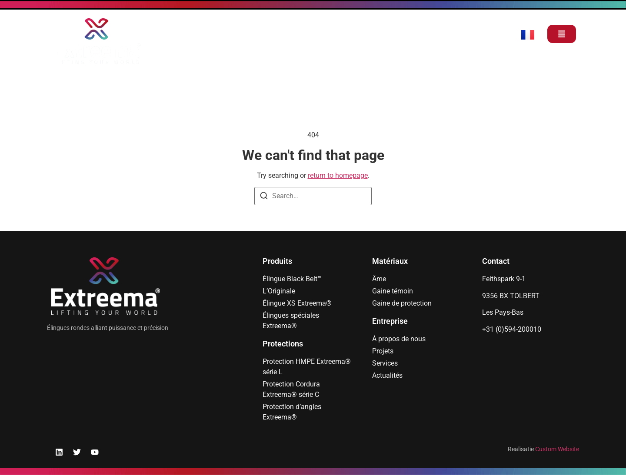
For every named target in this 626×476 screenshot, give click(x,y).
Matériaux (390, 261)
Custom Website (557, 449)
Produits (277, 261)
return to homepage (338, 175)
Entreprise (390, 321)
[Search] (264, 197)
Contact (495, 261)
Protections (283, 343)
